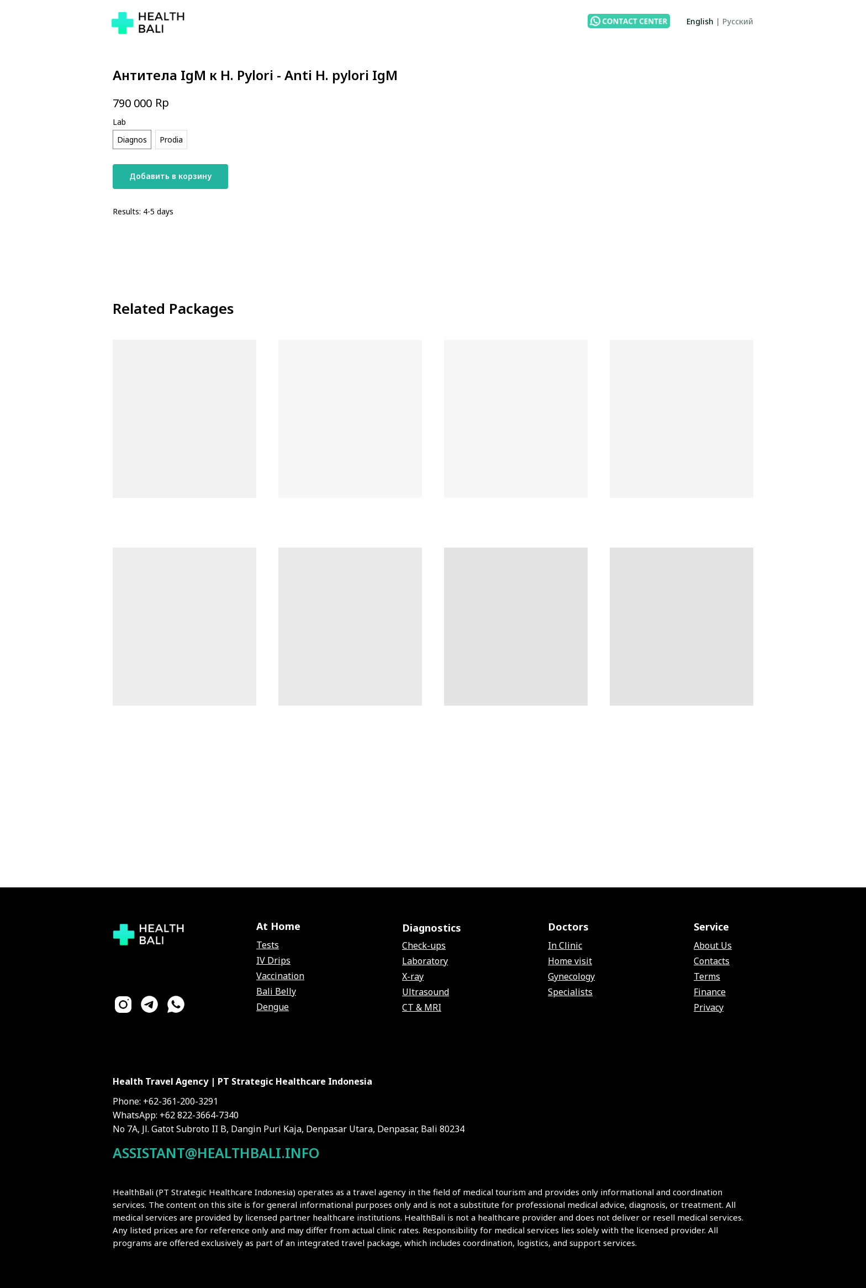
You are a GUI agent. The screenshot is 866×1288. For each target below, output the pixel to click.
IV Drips (273, 960)
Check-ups (424, 945)
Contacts (712, 961)
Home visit (570, 961)
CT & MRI (421, 1007)
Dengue (272, 1007)
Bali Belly (276, 991)
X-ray (413, 976)
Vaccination (280, 976)
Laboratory (425, 961)
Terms (707, 976)
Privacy (709, 1007)
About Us (713, 945)
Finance (710, 992)
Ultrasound (425, 992)
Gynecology (571, 976)
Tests (267, 945)
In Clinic (565, 945)
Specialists (570, 992)
